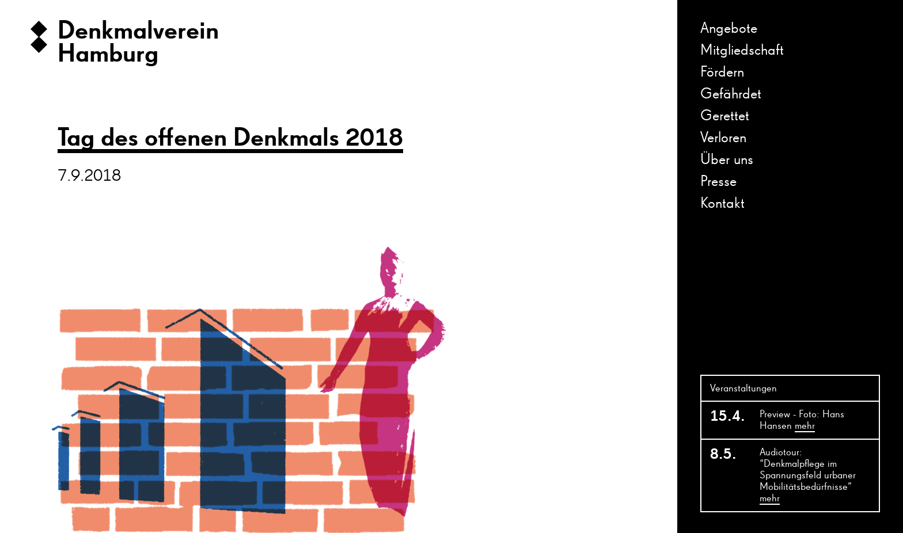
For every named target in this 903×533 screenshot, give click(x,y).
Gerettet (724, 116)
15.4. (727, 416)
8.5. (723, 454)
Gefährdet (730, 94)
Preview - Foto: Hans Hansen (802, 420)
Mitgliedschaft (742, 50)
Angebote (728, 28)
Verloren (723, 138)
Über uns (726, 160)
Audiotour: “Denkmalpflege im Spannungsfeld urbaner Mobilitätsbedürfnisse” (808, 476)
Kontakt (722, 203)
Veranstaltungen (743, 388)
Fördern (722, 72)
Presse (718, 181)
